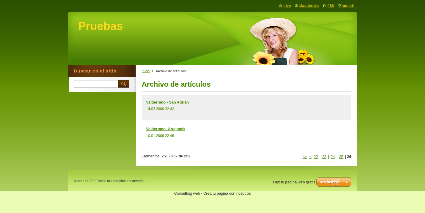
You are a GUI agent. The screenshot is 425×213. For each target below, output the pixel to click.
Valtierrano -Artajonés (165, 129)
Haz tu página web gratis (294, 182)
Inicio (146, 71)
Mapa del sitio (309, 5)
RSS (330, 5)
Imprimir (348, 5)
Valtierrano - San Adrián (167, 102)
